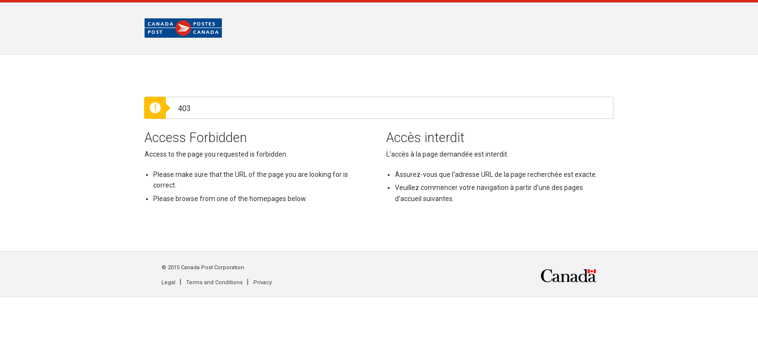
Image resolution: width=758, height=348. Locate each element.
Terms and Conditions (214, 282)
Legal (168, 282)
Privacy (262, 282)
